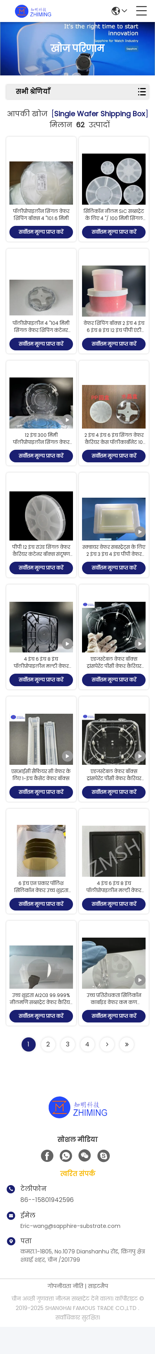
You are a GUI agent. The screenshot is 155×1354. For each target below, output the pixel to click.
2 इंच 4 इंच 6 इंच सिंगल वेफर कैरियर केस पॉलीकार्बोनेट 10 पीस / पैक (114, 452)
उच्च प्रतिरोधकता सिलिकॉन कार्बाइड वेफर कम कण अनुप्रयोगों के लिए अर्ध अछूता (114, 1029)
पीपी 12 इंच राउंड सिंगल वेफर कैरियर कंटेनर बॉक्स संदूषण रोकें (41, 567)
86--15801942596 (47, 1226)
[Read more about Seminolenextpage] (107, 1072)
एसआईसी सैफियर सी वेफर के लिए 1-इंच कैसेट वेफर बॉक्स (41, 795)
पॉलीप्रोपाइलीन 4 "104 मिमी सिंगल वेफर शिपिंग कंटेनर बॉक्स (41, 337)
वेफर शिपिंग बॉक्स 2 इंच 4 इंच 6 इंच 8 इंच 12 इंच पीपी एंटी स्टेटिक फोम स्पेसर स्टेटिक (114, 337)
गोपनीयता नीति (65, 1313)
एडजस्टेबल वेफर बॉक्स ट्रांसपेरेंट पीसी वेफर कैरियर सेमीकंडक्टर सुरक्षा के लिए (114, 683)
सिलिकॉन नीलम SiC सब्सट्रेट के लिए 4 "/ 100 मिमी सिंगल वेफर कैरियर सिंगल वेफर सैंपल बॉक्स (114, 225)
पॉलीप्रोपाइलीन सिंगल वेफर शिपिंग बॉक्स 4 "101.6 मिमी (41, 218)
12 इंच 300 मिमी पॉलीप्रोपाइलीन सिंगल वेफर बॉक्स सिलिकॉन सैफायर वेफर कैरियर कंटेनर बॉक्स (41, 456)
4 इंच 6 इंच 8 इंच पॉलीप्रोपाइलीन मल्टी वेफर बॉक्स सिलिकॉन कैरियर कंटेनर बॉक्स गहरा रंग (41, 687)
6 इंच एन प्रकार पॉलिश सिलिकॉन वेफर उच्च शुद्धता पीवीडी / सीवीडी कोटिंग (41, 914)
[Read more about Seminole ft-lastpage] (127, 1072)
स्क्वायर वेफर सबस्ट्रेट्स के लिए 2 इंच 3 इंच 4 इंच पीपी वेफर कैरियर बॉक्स (113, 567)
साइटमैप (98, 1313)
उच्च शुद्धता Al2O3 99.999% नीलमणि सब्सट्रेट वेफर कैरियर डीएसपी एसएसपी (41, 1029)
